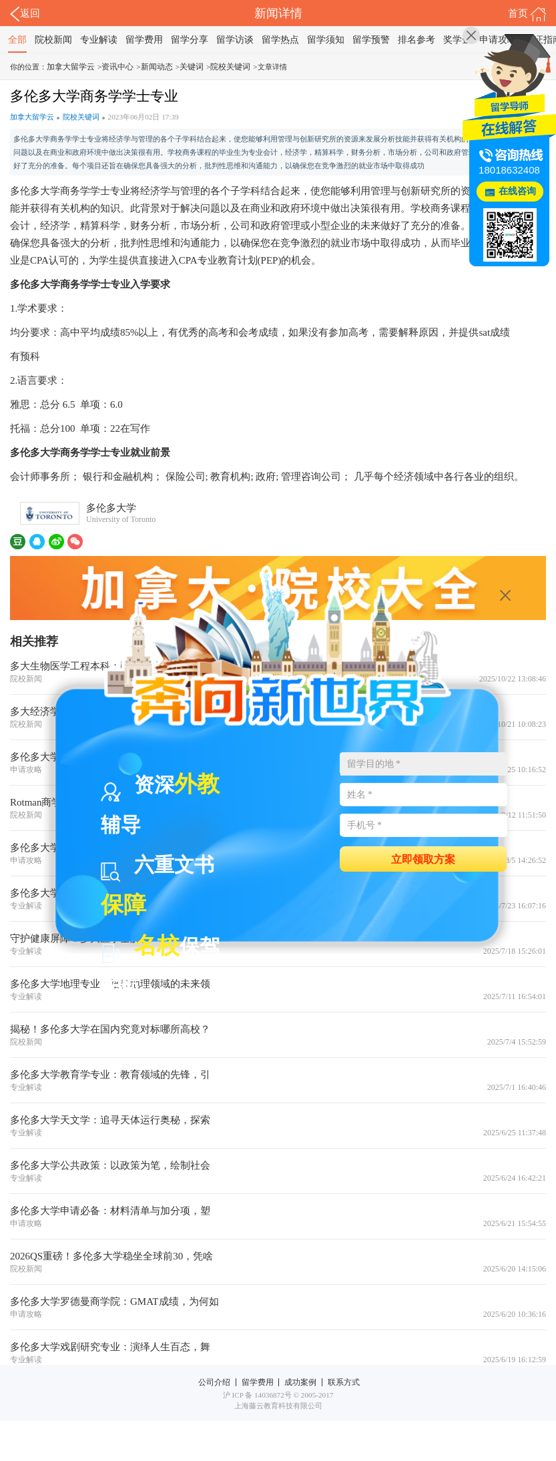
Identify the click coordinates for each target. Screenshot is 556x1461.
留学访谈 (235, 40)
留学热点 (280, 40)
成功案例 (300, 1382)
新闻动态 (157, 66)
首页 (527, 14)
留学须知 (325, 40)
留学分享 (189, 40)
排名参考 (416, 40)
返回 (25, 14)
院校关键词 (230, 66)
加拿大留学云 (71, 66)
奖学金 (457, 40)
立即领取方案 (423, 858)
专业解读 (98, 40)
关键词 (192, 66)
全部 (17, 40)
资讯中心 (117, 66)
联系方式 (344, 1382)
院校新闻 (53, 40)
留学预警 (371, 40)
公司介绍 (214, 1382)
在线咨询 (517, 191)
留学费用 (144, 40)
